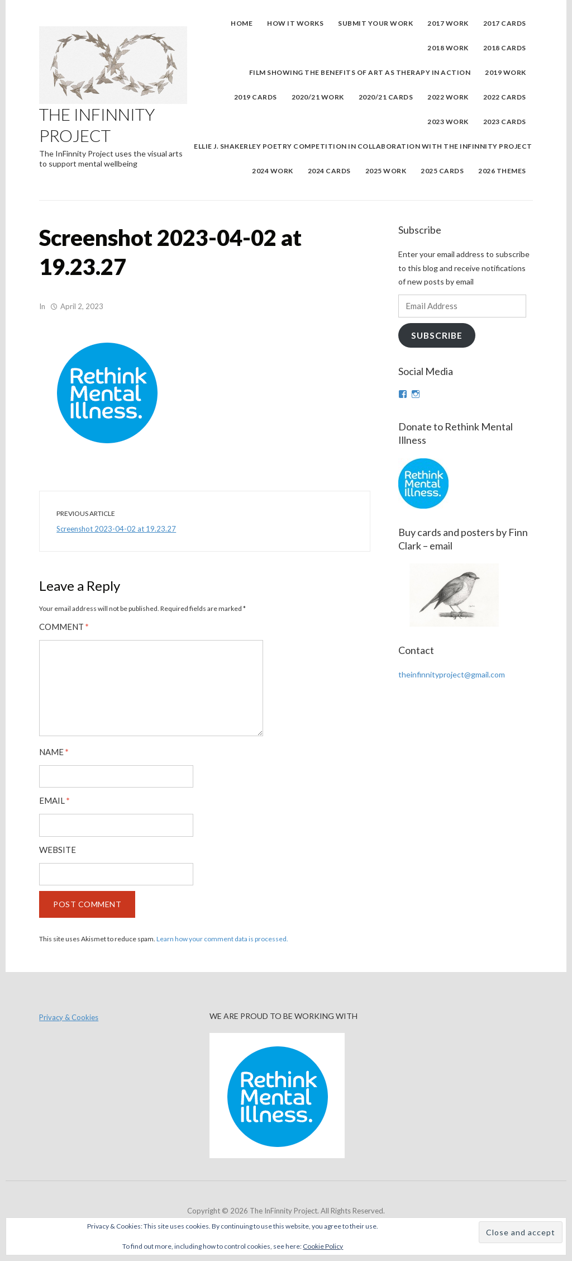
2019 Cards (255, 97)
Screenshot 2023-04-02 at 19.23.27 (116, 528)
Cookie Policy (323, 1246)
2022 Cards (504, 97)
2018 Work (448, 48)
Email (54, 800)
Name (54, 752)
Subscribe (437, 335)
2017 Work (448, 23)
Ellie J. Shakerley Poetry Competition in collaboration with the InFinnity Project (363, 146)
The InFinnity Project (97, 124)
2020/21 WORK (318, 97)
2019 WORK (505, 72)
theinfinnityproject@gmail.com (451, 674)
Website (57, 850)
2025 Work (386, 171)
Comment (64, 627)
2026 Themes (502, 171)
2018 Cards (504, 48)
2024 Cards (329, 171)
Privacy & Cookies (68, 1017)
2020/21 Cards (386, 97)
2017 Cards (504, 23)
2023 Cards (504, 121)
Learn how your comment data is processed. (222, 939)
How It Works (295, 23)
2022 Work (448, 97)
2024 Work (272, 171)
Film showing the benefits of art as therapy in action (360, 72)
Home (241, 23)
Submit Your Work (375, 23)
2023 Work (448, 121)
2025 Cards (442, 171)
